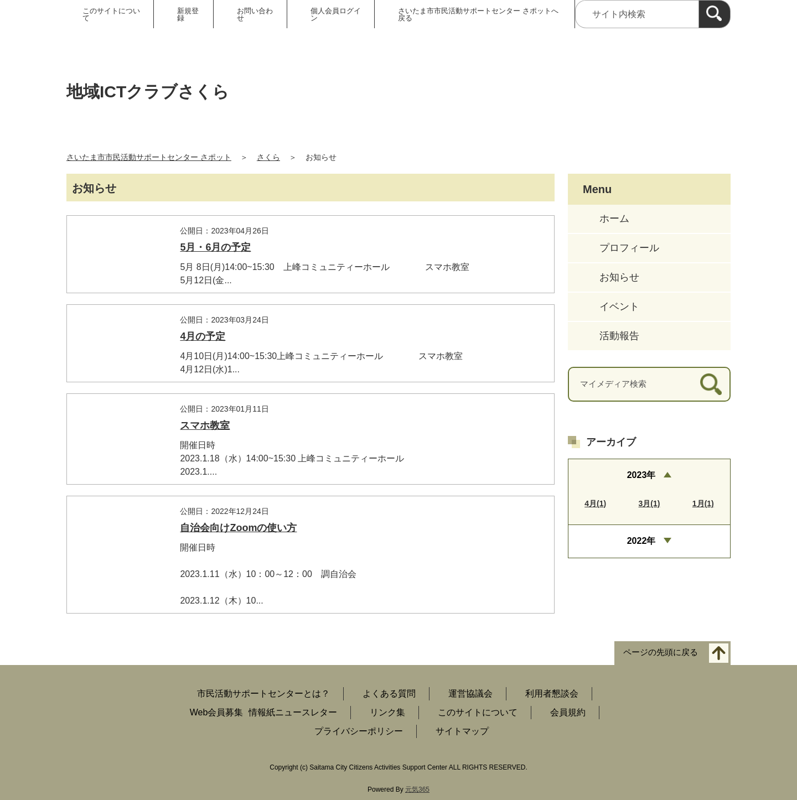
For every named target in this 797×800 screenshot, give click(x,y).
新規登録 (188, 14)
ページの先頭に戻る (660, 652)
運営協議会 (470, 693)
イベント (619, 306)
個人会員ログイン (335, 14)
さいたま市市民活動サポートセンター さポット (148, 157)
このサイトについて (111, 14)
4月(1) (595, 503)
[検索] (714, 14)
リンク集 (387, 712)
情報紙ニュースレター (293, 712)
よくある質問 (389, 693)
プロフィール (629, 247)
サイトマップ (462, 731)
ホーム (614, 218)
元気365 (417, 789)
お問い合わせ (255, 14)
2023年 (641, 475)
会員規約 (568, 712)
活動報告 (619, 335)
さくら (268, 157)
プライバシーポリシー (358, 731)
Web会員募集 (217, 712)
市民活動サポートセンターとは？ (263, 693)
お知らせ (619, 277)
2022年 (641, 541)
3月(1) (649, 503)
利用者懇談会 (551, 693)
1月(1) (703, 503)
